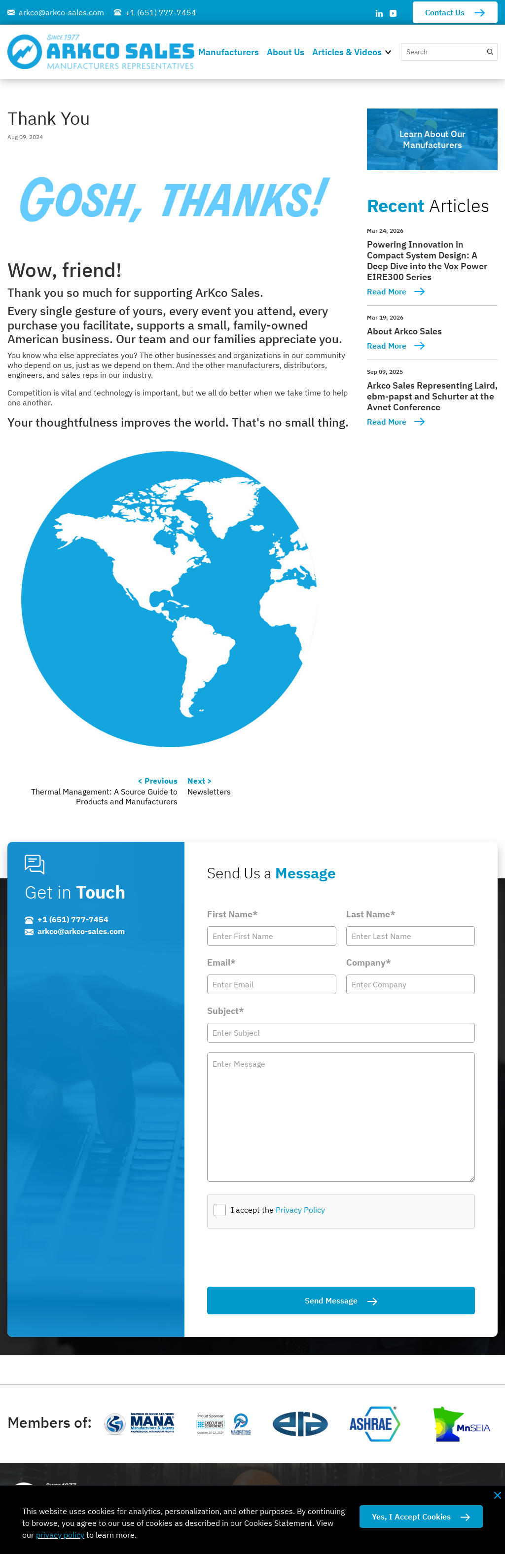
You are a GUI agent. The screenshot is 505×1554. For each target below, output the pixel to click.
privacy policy (60, 1535)
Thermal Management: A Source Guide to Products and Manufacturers (104, 796)
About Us (285, 52)
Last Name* (371, 914)
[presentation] (282, 1257)
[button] (391, 51)
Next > (199, 781)
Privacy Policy (300, 1210)
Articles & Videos (347, 52)
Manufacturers (228, 52)
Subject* (225, 1010)
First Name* (232, 914)
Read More (386, 291)
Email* (221, 962)
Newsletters (209, 791)
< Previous (158, 781)
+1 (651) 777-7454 (160, 12)
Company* (368, 962)
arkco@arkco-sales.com (61, 12)
